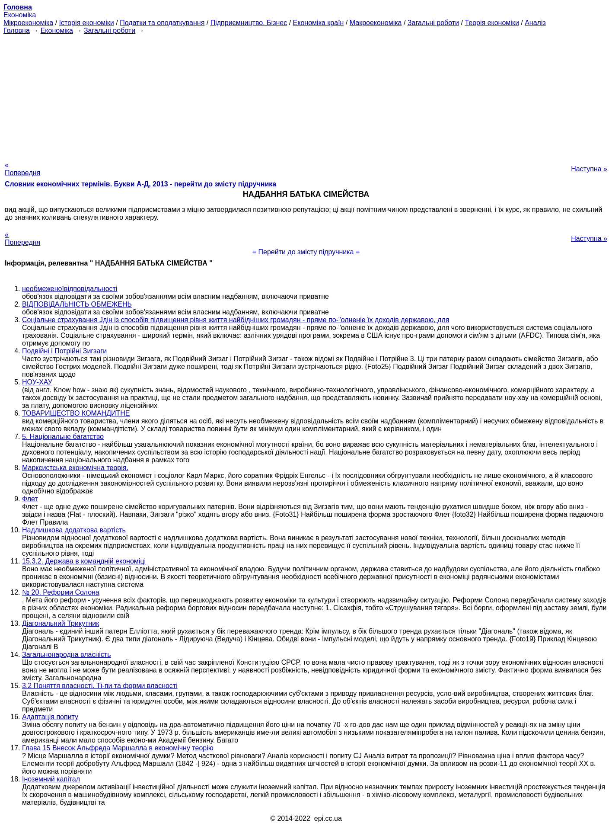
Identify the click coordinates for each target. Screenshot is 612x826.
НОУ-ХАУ (37, 382)
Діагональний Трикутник (60, 623)
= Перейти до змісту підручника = (306, 252)
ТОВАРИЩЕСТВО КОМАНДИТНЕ (76, 413)
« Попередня (22, 168)
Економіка (19, 15)
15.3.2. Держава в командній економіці (84, 561)
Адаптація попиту (50, 716)
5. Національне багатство (63, 436)
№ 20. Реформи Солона (60, 592)
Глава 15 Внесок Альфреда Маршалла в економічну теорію (118, 748)
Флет (30, 499)
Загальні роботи (433, 22)
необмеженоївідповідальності (69, 288)
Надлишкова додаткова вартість (74, 530)
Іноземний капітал (51, 779)
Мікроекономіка (28, 22)
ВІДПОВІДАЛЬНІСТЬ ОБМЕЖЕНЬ (77, 304)
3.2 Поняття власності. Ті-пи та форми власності (100, 685)
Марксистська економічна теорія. (75, 467)
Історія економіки (86, 22)
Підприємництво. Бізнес (248, 22)
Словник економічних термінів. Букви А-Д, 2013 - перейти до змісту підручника (140, 184)
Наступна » (589, 169)
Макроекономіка (376, 22)
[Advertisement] (306, 95)
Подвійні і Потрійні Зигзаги (64, 351)
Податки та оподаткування (162, 22)
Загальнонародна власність (66, 654)
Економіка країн (318, 22)
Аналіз (535, 22)
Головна (16, 30)
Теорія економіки (492, 22)
